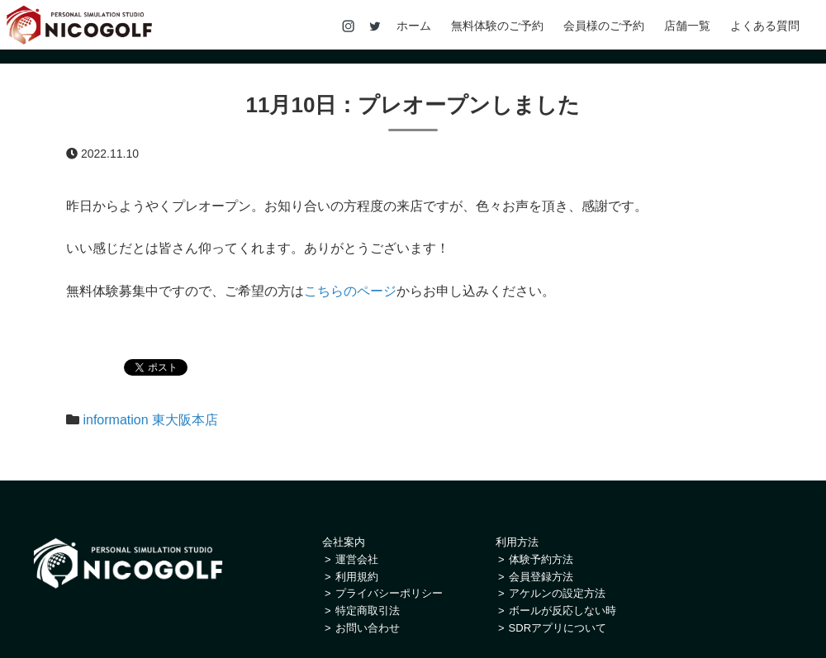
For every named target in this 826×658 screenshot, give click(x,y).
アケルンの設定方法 (557, 593)
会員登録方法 (541, 576)
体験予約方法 (541, 559)
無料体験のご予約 (497, 26)
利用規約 (356, 576)
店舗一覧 (687, 26)
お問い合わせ (367, 628)
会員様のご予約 (603, 26)
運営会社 (356, 559)
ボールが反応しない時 (562, 610)
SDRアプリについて (557, 628)
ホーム (413, 26)
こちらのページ (350, 291)
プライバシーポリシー (389, 593)
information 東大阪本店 (150, 420)
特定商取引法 (367, 610)
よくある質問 (765, 26)
